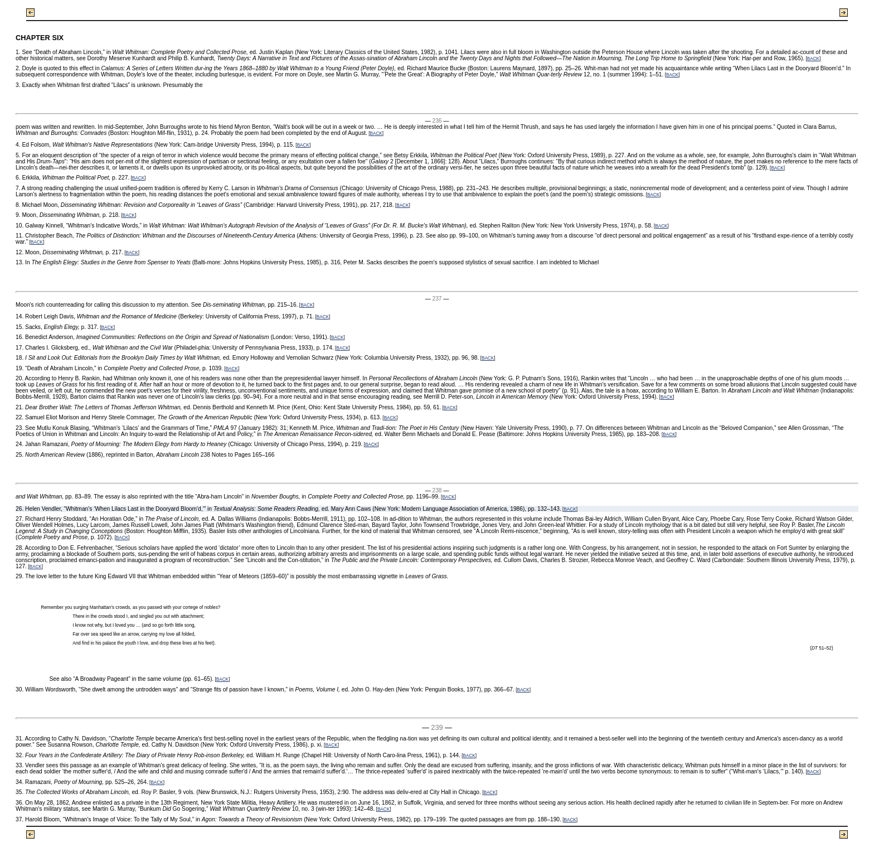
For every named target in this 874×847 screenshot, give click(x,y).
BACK (813, 58)
